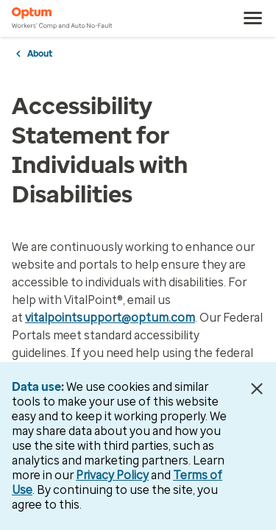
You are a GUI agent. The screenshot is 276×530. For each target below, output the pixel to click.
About (39, 54)
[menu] (253, 18)
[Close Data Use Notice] (256, 389)
